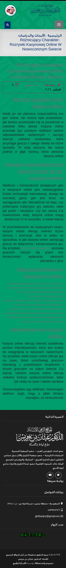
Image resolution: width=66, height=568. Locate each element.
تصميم (49, 562)
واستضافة (40, 562)
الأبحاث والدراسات (31, 35)
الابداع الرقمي (19, 562)
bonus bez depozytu (36, 247)
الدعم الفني (33, 84)
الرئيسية (55, 35)
